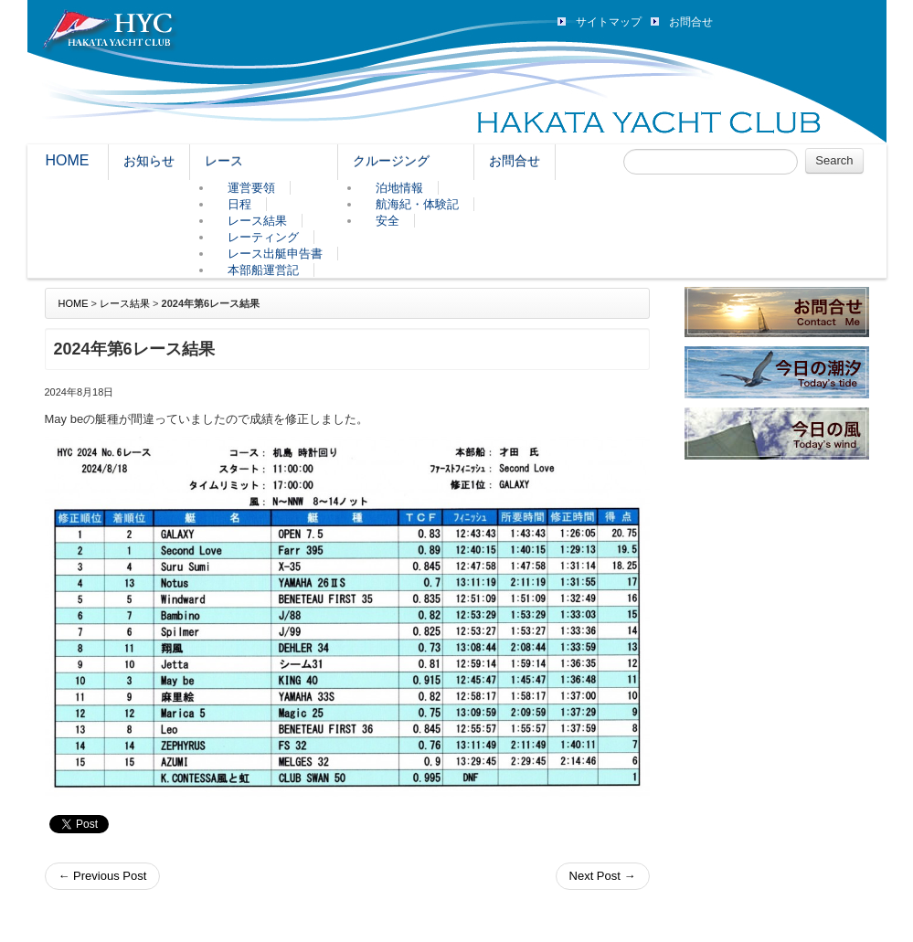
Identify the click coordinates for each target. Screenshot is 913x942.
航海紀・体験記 (417, 204)
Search (834, 160)
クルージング (391, 160)
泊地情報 (399, 188)
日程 (239, 204)
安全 (387, 221)
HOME (68, 160)
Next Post (602, 876)
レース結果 (257, 221)
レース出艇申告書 (275, 253)
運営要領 (251, 188)
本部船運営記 (263, 270)
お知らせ (149, 160)
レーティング (263, 237)
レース (224, 160)
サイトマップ (609, 22)
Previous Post (102, 876)
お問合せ (691, 22)
